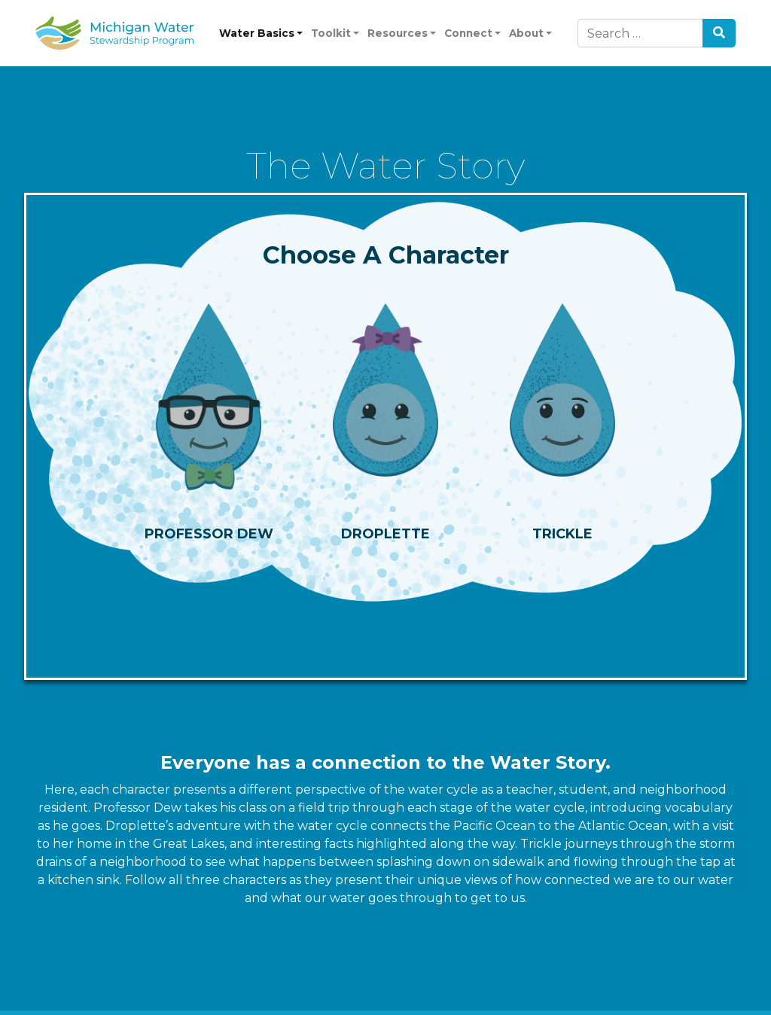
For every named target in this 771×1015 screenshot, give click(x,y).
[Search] (640, 33)
